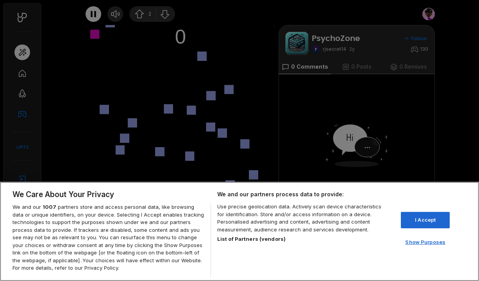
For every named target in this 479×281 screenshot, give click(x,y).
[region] (239, 231)
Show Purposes (425, 242)
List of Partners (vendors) (251, 239)
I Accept (425, 220)
